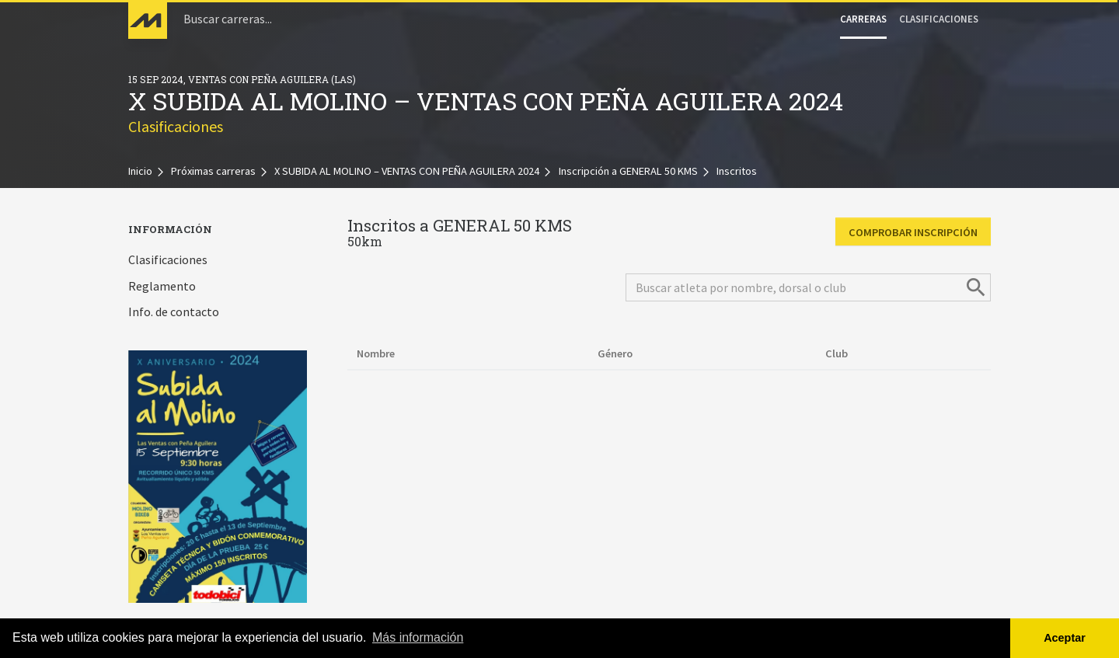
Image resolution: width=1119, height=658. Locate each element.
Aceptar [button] (1065, 638)
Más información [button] (417, 637)
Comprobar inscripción (913, 232)
